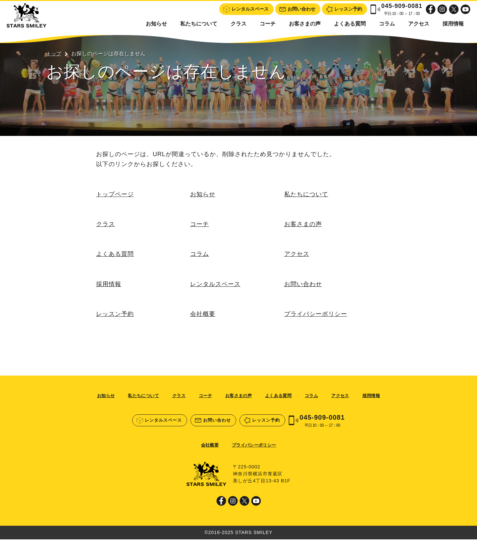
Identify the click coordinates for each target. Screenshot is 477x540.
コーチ (268, 24)
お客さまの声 (305, 24)
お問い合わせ (303, 284)
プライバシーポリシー (315, 314)
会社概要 (202, 314)
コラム (387, 24)
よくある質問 (350, 24)
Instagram (442, 9)
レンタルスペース (215, 284)
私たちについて (198, 24)
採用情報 (453, 24)
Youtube (465, 9)
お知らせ (156, 24)
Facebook (431, 9)
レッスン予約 (115, 314)
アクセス (418, 24)
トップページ (115, 194)
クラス (238, 24)
